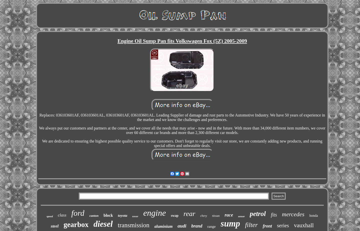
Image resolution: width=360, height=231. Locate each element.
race (228, 215)
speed (49, 216)
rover (135, 216)
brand (196, 226)
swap (174, 216)
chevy (203, 216)
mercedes (293, 214)
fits (274, 215)
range (211, 226)
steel (54, 226)
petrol (258, 214)
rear (189, 214)
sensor (241, 216)
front (267, 226)
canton (93, 216)
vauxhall (304, 225)
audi (182, 225)
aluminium (163, 226)
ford (77, 213)
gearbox (76, 224)
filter (251, 224)
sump (230, 223)
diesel (103, 224)
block (108, 215)
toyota (123, 216)
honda (314, 216)
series (283, 225)
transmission (133, 225)
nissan (216, 216)
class (62, 215)
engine (154, 213)
